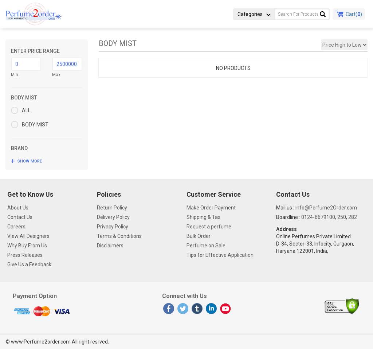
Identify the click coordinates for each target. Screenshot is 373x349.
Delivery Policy (113, 217)
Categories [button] (254, 14)
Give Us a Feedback (29, 264)
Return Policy (112, 208)
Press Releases (25, 255)
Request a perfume (208, 227)
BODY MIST (29, 124)
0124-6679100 (318, 217)
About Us (17, 208)
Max (56, 74)
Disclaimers (110, 245)
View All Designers (28, 236)
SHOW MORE (29, 161)
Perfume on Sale (205, 245)
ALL (21, 110)
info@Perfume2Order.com (326, 208)
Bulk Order (198, 236)
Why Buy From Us (27, 245)
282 (352, 217)
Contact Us (19, 217)
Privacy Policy (112, 227)
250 (341, 217)
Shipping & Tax (203, 217)
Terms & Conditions (119, 236)
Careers (16, 227)
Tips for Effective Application (220, 255)
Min (14, 74)
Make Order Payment (211, 208)
